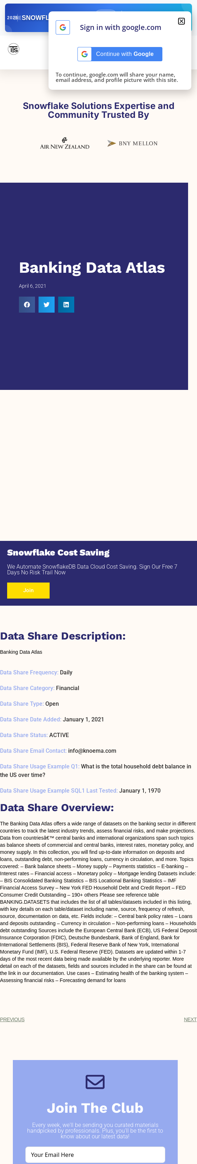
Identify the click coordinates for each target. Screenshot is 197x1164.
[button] (27, 305)
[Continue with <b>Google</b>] (63, 27)
